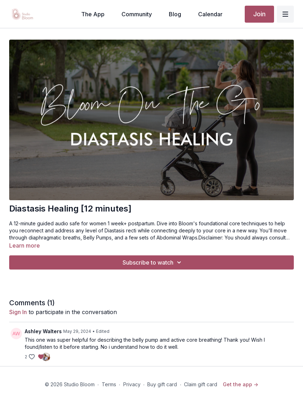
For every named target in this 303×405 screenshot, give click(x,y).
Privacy (132, 384)
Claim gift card (200, 384)
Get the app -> (240, 384)
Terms (109, 384)
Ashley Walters (43, 331)
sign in (18, 312)
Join (259, 14)
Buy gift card (162, 384)
